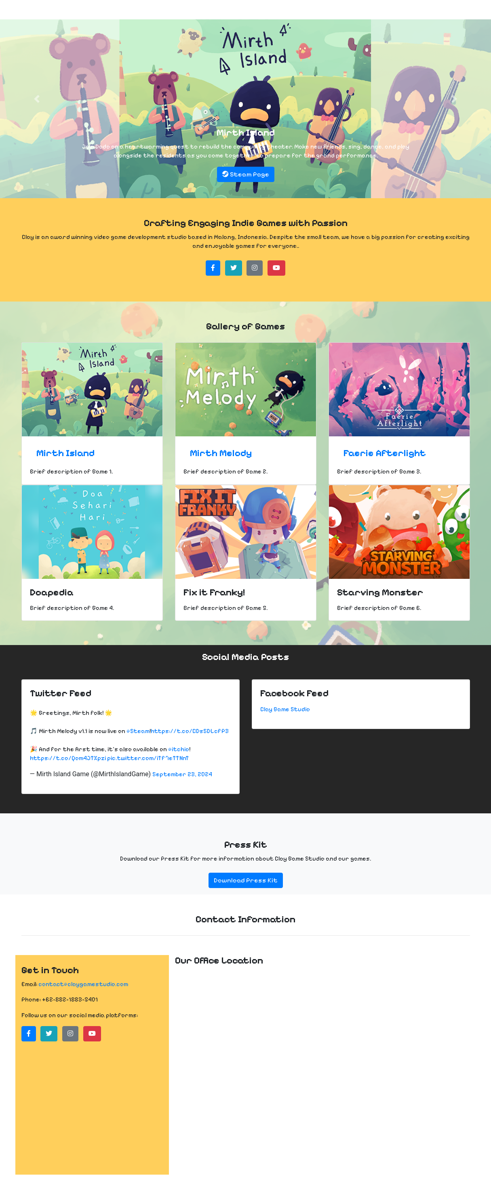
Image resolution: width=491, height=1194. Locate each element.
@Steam (138, 731)
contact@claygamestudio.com (83, 984)
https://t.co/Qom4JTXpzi (68, 758)
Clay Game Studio (285, 709)
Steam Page (245, 174)
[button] (37, 99)
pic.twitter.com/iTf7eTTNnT (148, 758)
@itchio (178, 749)
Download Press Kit (246, 880)
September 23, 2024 (182, 774)
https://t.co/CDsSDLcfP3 (190, 731)
